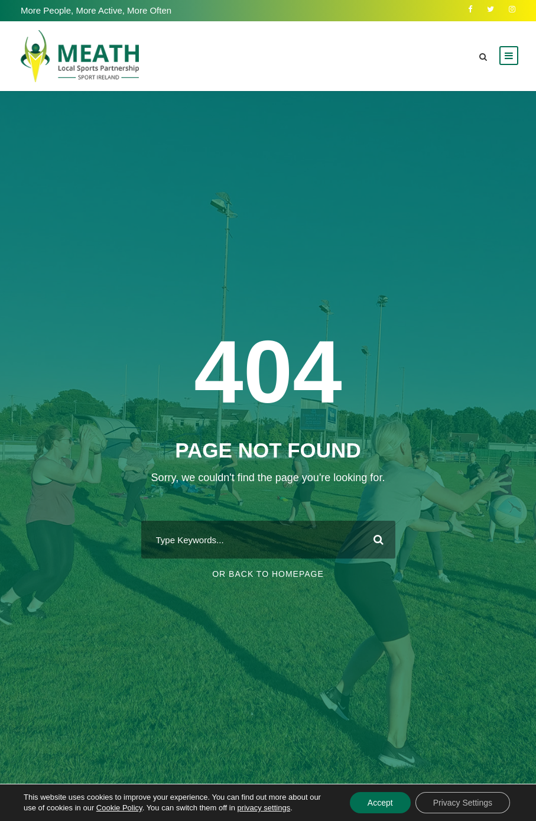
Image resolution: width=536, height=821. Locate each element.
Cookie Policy (119, 807)
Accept (380, 802)
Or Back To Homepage (268, 574)
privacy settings (264, 807)
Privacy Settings (462, 802)
